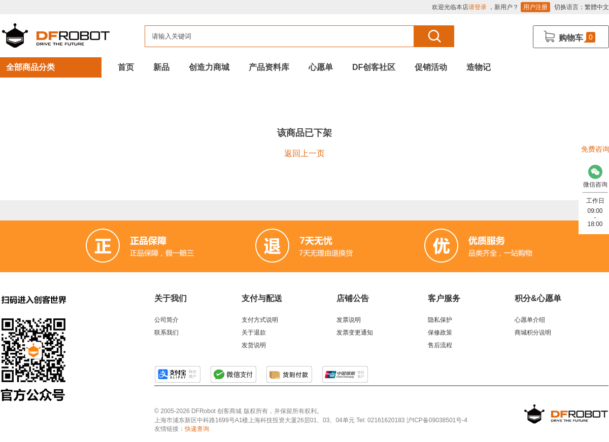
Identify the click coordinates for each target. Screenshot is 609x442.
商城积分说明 (533, 332)
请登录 (477, 7)
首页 (126, 67)
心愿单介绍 (530, 319)
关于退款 (254, 332)
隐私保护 (440, 319)
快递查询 (197, 428)
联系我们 (166, 332)
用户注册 (535, 7)
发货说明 (254, 345)
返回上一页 (304, 153)
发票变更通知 (354, 332)
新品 (161, 67)
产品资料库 (269, 67)
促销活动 (431, 67)
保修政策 (440, 332)
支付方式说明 (260, 319)
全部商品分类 (30, 67)
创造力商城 (209, 67)
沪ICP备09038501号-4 (437, 420)
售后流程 (440, 345)
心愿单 (321, 67)
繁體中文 (597, 7)
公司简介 (166, 319)
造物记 (478, 67)
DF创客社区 (373, 67)
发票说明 (348, 319)
